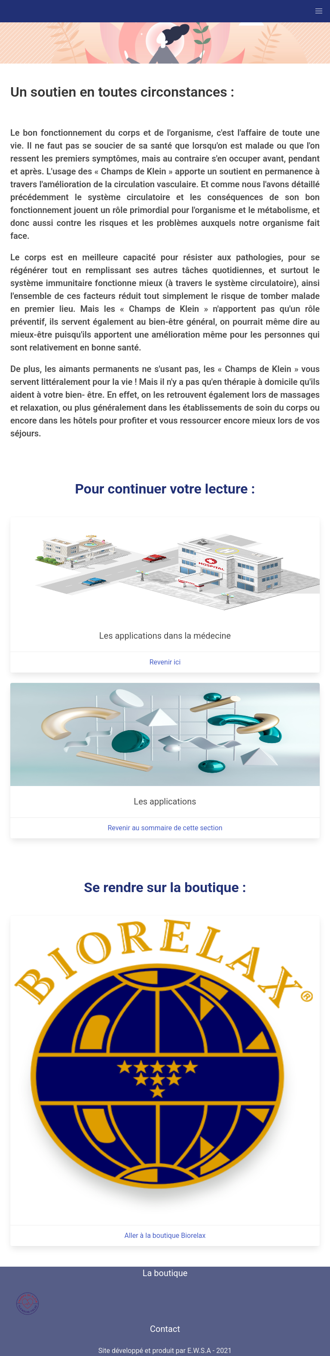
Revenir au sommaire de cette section (164, 828)
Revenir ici (165, 662)
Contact (165, 1329)
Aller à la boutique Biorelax (164, 1235)
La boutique (165, 1273)
